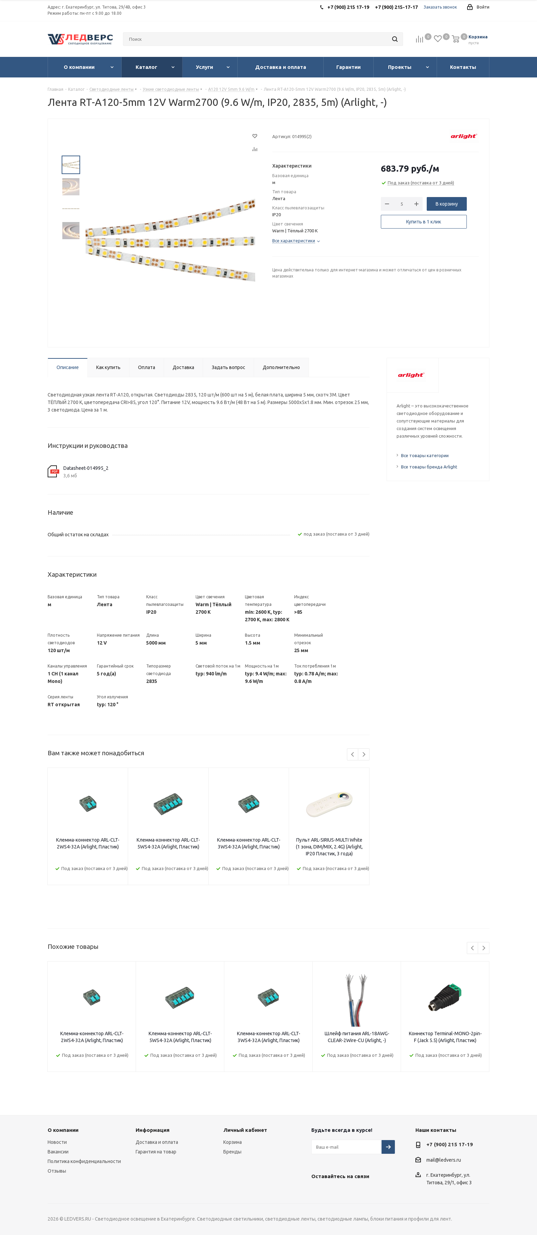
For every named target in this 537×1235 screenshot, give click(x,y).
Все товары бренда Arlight (429, 466)
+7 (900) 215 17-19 (449, 1144)
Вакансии (58, 1151)
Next (364, 755)
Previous (353, 755)
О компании (63, 1130)
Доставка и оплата (157, 1142)
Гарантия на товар (156, 1151)
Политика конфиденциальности (84, 1161)
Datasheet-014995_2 (86, 468)
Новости (57, 1142)
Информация (153, 1130)
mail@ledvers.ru (443, 1160)
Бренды (232, 1151)
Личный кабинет (245, 1130)
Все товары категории (425, 455)
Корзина (232, 1142)
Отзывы (57, 1171)
